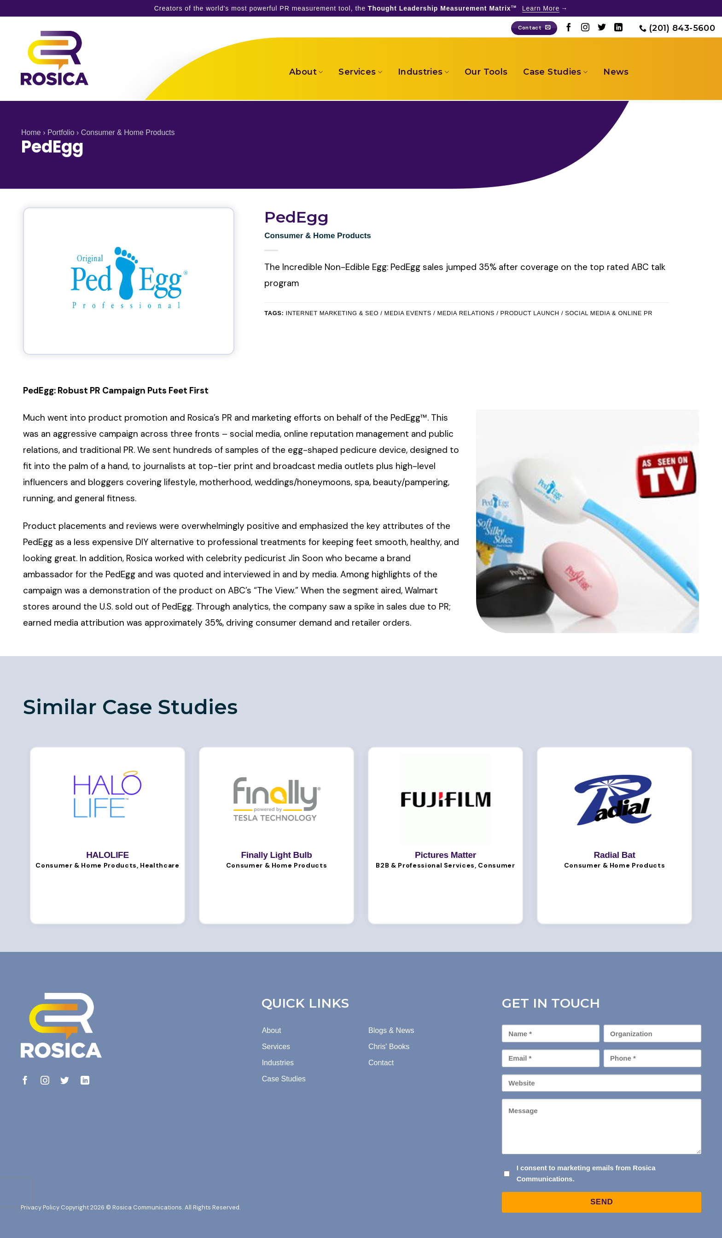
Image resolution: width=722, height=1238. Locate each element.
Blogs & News (391, 1030)
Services (360, 71)
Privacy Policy (40, 1207)
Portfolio (61, 132)
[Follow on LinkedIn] (618, 28)
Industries (423, 71)
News (616, 71)
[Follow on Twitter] (602, 28)
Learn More (541, 8)
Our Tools (486, 71)
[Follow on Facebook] (569, 28)
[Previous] (262, 706)
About (306, 71)
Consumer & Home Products (128, 132)
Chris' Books (388, 1046)
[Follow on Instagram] (585, 28)
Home (31, 132)
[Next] (286, 706)
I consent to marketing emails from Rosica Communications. (586, 1173)
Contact (381, 1063)
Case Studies (555, 71)
